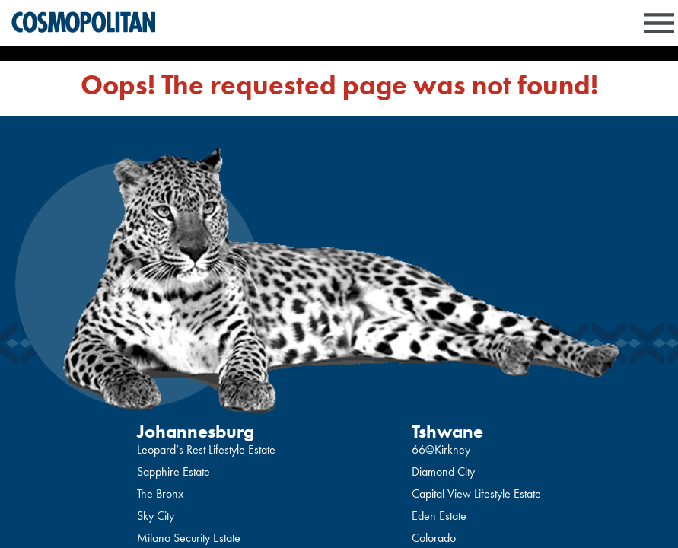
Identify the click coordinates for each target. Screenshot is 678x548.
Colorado (434, 537)
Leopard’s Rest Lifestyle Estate (206, 449)
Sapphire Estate (173, 471)
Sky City (155, 515)
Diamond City (443, 471)
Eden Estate (439, 515)
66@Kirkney (441, 449)
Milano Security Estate (188, 537)
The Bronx (160, 493)
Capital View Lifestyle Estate (476, 493)
